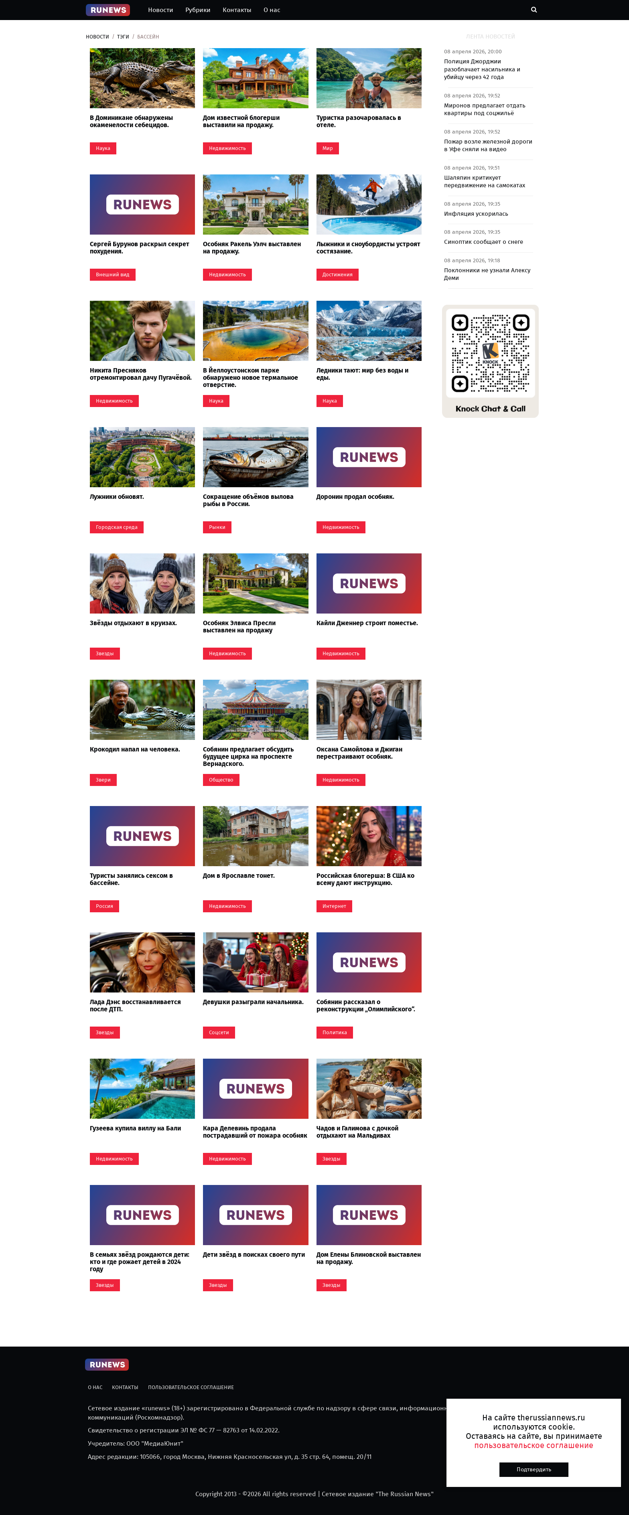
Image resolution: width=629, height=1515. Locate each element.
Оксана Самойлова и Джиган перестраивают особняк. (359, 752)
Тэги (123, 37)
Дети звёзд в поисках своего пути (254, 1254)
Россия (104, 906)
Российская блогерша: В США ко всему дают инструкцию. (365, 879)
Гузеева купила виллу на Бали (135, 1128)
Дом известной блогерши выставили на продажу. (241, 121)
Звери (103, 780)
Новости (160, 10)
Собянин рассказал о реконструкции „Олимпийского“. (366, 1005)
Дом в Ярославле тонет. (239, 875)
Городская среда (117, 527)
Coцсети (219, 1032)
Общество (221, 780)
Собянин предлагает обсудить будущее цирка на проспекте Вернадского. (248, 756)
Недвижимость (227, 148)
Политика (335, 1032)
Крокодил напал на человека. (135, 749)
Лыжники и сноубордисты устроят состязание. (368, 247)
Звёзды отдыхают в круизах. (133, 623)
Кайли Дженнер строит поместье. (367, 623)
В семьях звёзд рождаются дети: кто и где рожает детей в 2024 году (139, 1261)
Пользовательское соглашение (191, 1387)
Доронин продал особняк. (355, 496)
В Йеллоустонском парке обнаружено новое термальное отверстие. (250, 377)
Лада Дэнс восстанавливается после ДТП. (135, 1005)
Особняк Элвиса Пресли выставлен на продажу (239, 626)
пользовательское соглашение (533, 1445)
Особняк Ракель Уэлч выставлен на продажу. (252, 247)
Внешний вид (113, 274)
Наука (103, 148)
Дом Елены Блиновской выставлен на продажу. (369, 1258)
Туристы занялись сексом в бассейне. (131, 879)
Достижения (338, 274)
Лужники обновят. (117, 496)
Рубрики (198, 10)
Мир (328, 148)
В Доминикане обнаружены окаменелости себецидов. (131, 121)
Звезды (105, 653)
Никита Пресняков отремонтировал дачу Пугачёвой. (141, 374)
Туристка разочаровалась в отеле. (359, 121)
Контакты (237, 10)
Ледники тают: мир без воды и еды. (362, 374)
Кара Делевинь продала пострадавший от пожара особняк (255, 1131)
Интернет (334, 906)
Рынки (217, 527)
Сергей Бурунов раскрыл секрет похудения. (139, 247)
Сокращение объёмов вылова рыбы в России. (248, 500)
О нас (272, 10)
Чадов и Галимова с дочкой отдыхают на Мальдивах (357, 1131)
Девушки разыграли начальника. (253, 1002)
